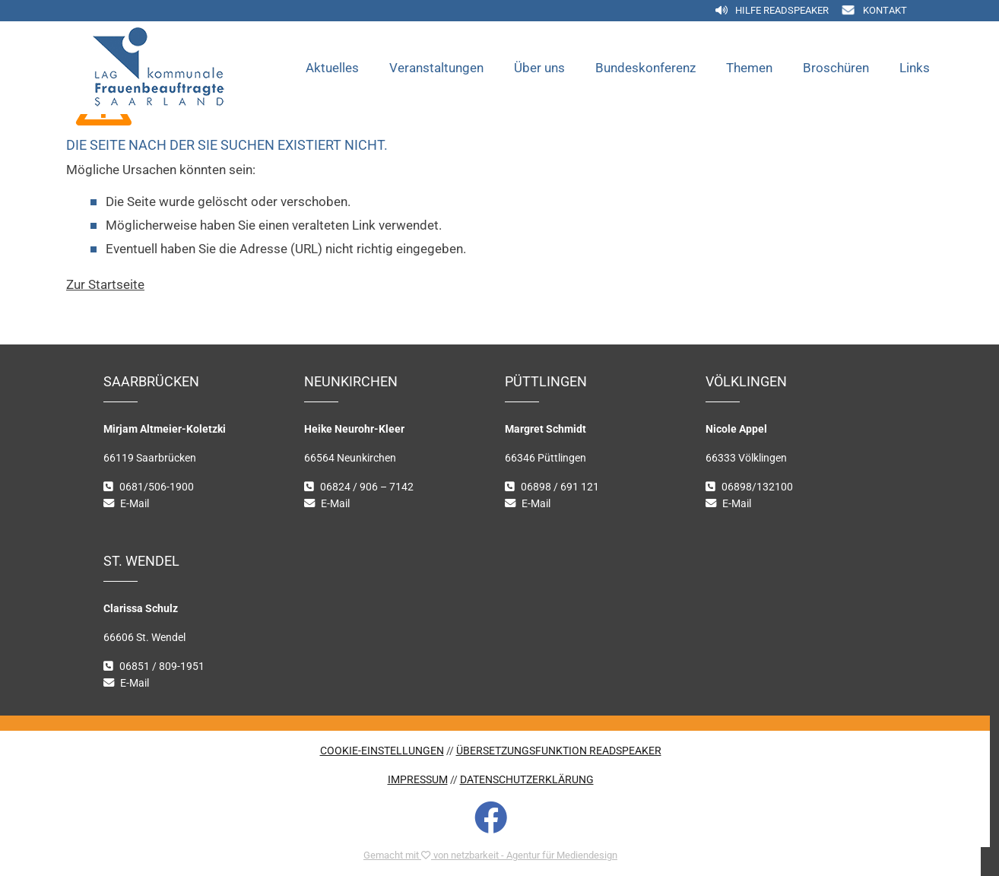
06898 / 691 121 (560, 487)
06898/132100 (757, 487)
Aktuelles (332, 67)
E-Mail (134, 503)
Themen (749, 67)
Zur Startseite (105, 284)
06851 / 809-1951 (162, 666)
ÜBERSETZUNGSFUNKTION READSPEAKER (558, 750)
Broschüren (836, 67)
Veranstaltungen (436, 67)
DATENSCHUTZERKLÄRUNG (527, 779)
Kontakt (885, 10)
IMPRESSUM (418, 779)
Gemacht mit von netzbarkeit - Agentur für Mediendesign (490, 855)
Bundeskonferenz (645, 67)
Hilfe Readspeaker (782, 10)
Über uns (539, 67)
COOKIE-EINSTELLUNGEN (382, 750)
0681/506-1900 (156, 487)
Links (914, 67)
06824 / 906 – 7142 (367, 487)
